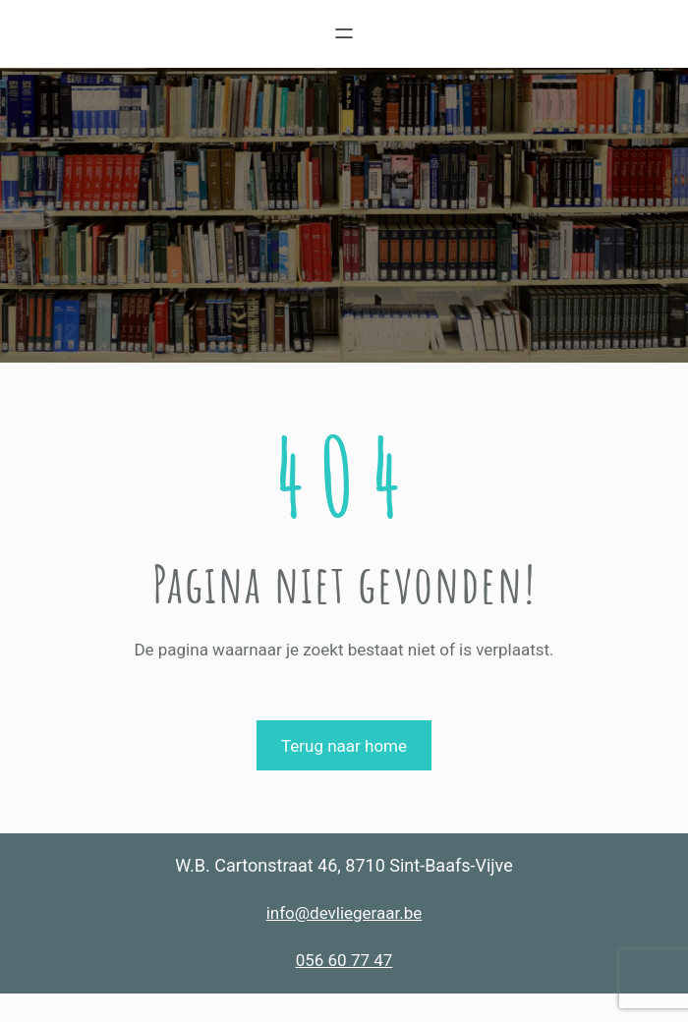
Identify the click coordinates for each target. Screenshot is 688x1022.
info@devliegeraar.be (344, 913)
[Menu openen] (344, 33)
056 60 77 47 (344, 960)
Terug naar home (344, 746)
